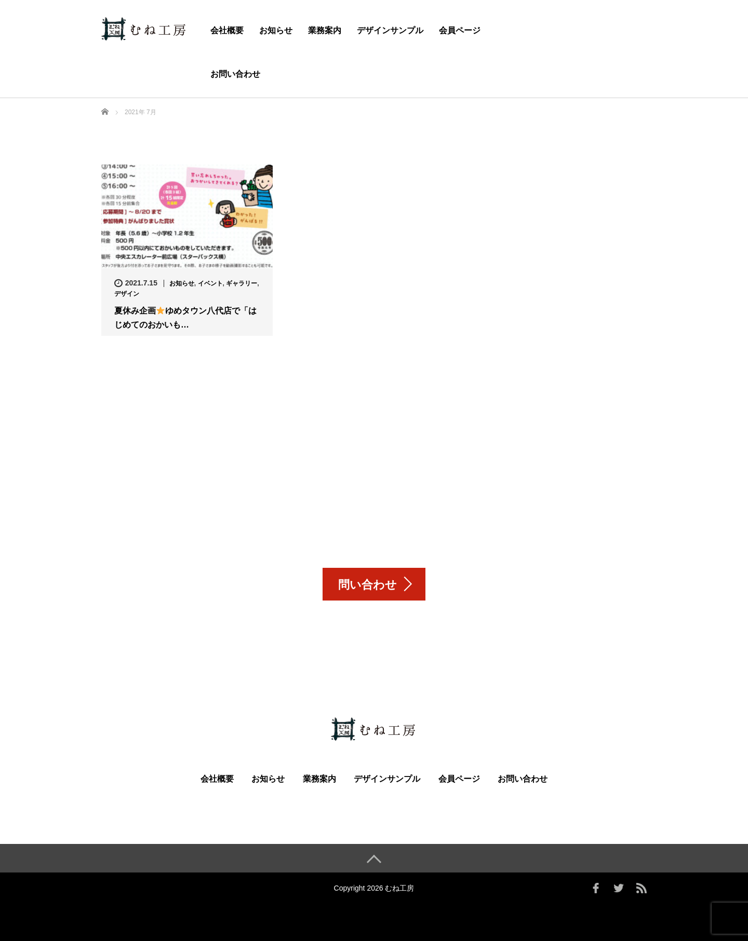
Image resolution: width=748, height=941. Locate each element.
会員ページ (459, 30)
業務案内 (324, 30)
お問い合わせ (235, 74)
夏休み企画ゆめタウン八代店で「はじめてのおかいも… (185, 318)
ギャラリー (241, 283)
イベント (210, 283)
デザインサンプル (390, 30)
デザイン (126, 293)
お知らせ (275, 30)
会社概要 (227, 30)
